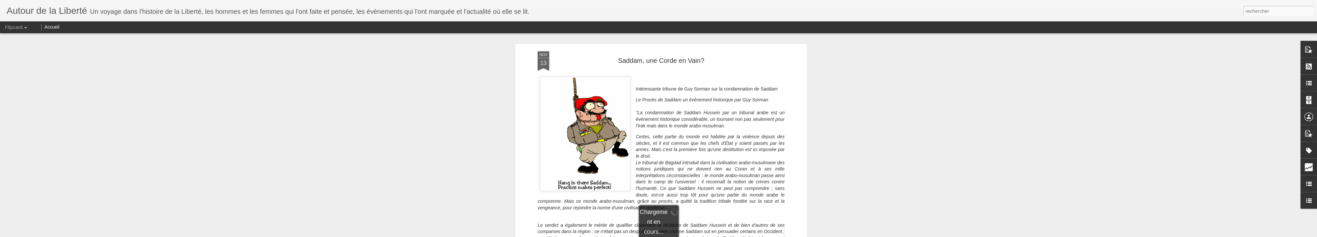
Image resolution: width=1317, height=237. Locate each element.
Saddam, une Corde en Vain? (661, 60)
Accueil (51, 27)
